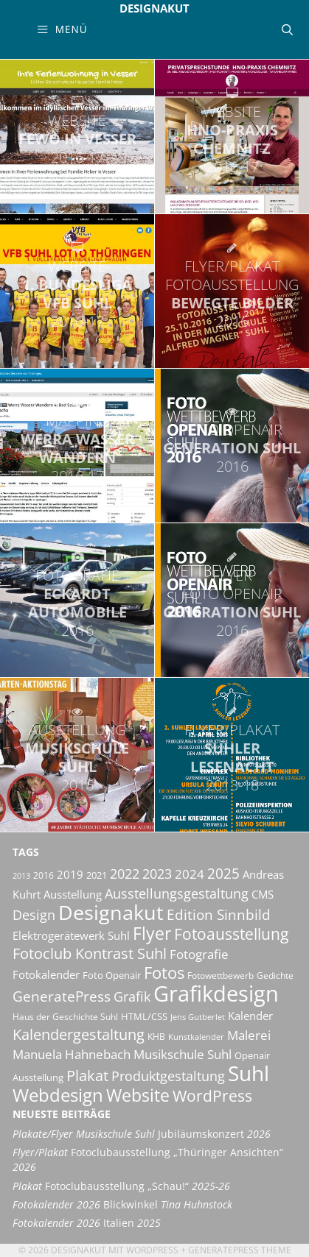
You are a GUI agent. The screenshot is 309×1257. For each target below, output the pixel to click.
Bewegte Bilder (232, 293)
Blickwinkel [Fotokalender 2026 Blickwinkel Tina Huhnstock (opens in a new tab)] (122, 1204)
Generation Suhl (232, 447)
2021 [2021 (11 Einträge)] (96, 875)
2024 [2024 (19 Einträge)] (189, 873)
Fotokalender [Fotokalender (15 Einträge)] (46, 974)
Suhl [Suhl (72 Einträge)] (248, 1073)
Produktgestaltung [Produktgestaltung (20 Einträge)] (168, 1076)
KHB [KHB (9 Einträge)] (156, 1036)
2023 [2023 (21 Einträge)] (157, 873)
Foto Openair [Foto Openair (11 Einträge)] (112, 975)
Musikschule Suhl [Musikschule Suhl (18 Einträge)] (182, 1054)
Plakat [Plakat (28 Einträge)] (87, 1075)
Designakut (154, 8)
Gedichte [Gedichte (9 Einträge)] (275, 975)
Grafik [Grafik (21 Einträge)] (132, 996)
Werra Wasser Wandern (77, 448)
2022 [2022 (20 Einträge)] (124, 873)
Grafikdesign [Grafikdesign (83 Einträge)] (216, 993)
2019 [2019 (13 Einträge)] (70, 874)
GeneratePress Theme (239, 1250)
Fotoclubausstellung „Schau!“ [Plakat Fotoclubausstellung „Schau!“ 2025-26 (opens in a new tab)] (121, 1186)
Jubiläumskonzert (142, 1134)
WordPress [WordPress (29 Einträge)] (212, 1096)
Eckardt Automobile (77, 602)
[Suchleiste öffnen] (287, 29)
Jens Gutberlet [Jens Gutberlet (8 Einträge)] (197, 1017)
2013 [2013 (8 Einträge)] (21, 876)
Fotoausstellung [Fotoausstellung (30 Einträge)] (231, 934)
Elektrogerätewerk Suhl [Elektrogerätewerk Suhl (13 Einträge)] (71, 935)
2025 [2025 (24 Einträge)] (223, 873)
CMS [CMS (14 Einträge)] (262, 894)
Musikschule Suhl (77, 757)
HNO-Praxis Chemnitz (232, 139)
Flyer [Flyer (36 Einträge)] (152, 933)
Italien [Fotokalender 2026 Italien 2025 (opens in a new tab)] (87, 1223)
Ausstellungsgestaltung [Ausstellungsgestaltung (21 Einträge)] (177, 893)
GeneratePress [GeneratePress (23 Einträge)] (62, 996)
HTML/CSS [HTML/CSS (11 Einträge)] (144, 1016)
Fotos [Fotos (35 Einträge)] (164, 972)
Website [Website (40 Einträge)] (138, 1095)
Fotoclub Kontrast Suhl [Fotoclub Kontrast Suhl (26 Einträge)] (90, 953)
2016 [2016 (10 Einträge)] (43, 875)
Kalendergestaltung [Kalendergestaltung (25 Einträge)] (79, 1034)
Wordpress (152, 1250)
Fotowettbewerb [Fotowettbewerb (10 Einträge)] (220, 975)
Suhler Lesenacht (232, 757)
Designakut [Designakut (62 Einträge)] (111, 912)
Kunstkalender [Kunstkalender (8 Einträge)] (196, 1037)
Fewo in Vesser (77, 138)
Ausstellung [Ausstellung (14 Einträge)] (73, 894)
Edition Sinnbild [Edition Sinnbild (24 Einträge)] (219, 914)
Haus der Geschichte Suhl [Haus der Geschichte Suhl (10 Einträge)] (65, 1016)
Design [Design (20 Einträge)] (34, 915)
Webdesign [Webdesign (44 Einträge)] (58, 1095)
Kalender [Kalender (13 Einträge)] (250, 1015)
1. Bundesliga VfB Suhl (77, 293)
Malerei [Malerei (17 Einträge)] (249, 1035)
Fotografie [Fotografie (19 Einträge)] (199, 954)
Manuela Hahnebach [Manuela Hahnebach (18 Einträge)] (72, 1054)
